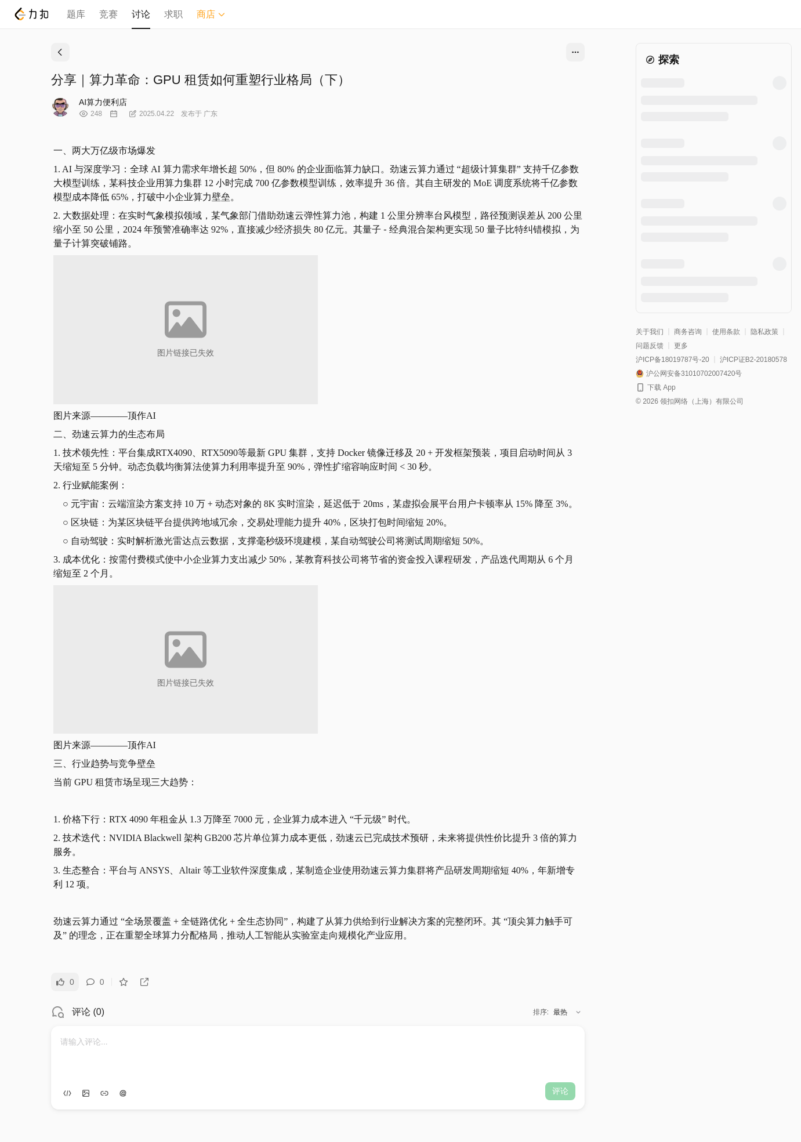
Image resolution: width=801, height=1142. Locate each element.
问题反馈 (650, 346)
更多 (681, 346)
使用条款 (726, 332)
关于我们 (650, 332)
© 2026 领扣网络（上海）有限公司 (690, 401)
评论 (560, 1091)
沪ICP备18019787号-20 (672, 360)
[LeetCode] (31, 14)
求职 (173, 14)
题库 (76, 14)
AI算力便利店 (103, 102)
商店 (211, 14)
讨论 (141, 14)
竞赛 (108, 14)
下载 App (661, 387)
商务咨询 (688, 332)
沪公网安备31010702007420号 (694, 373)
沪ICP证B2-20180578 (753, 360)
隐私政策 (764, 332)
